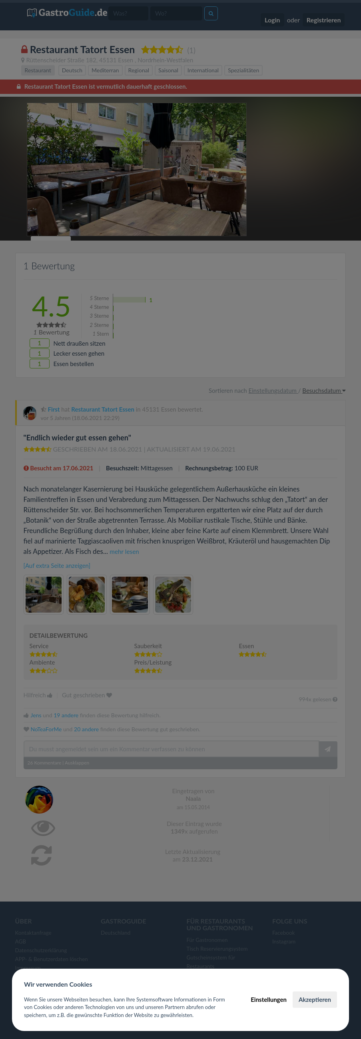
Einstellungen (269, 999)
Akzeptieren (315, 999)
